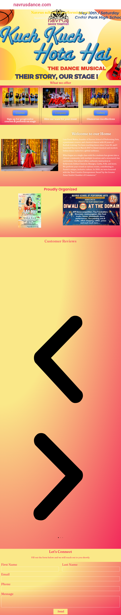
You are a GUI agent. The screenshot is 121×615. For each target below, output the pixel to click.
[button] (58, 537)
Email (5, 574)
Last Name (69, 564)
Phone (5, 584)
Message (7, 594)
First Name (9, 564)
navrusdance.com (32, 4)
